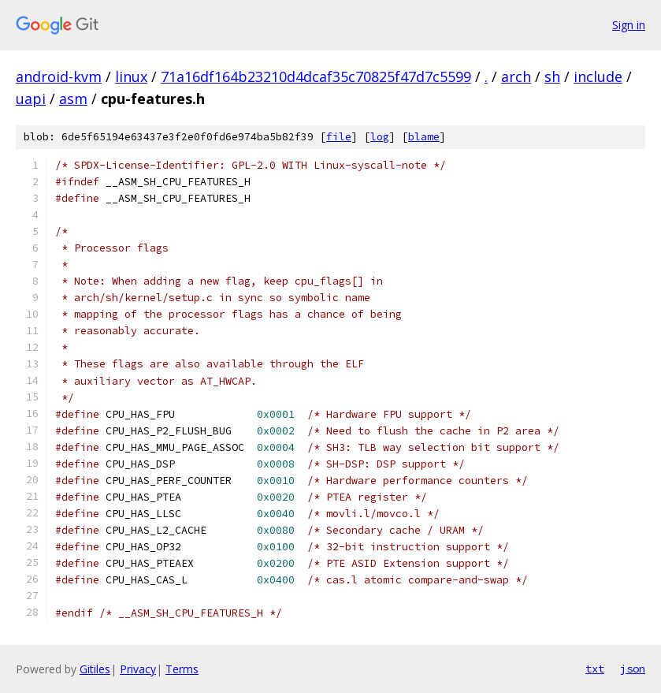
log (379, 136)
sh (552, 76)
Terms (182, 668)
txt (594, 668)
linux (131, 76)
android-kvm (59, 76)
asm (73, 98)
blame (424, 136)
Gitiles (95, 668)
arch (516, 76)
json (632, 668)
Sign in (628, 24)
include (598, 76)
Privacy (138, 668)
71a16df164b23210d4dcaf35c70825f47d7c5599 (316, 76)
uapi (31, 98)
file (338, 136)
